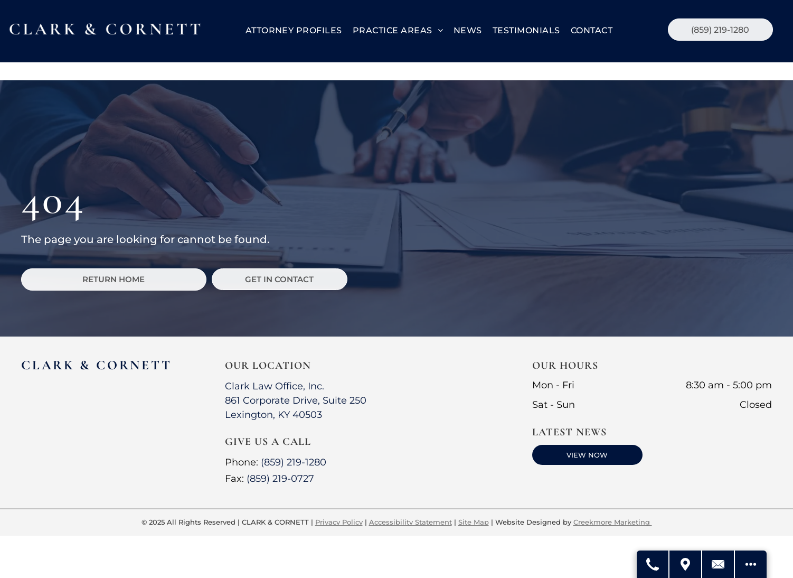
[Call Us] (653, 564)
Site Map (473, 522)
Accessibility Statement (410, 522)
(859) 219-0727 (280, 478)
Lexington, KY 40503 (273, 415)
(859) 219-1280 (293, 462)
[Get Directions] (685, 564)
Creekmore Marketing (612, 522)
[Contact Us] (718, 564)
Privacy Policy (339, 522)
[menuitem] (293, 30)
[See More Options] (751, 564)
